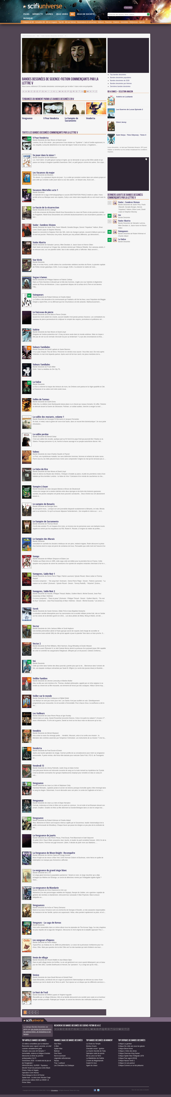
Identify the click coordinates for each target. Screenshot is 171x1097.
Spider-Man (58, 1049)
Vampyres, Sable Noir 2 (44, 591)
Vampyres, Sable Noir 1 (44, 573)
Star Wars (57, 1044)
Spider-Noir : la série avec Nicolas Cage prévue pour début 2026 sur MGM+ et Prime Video (36, 1080)
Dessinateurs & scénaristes (87, 22)
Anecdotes (124, 22)
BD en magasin (51, 22)
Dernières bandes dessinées (120, 86)
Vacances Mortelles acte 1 (45, 190)
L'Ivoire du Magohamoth (94, 1061)
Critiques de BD (28, 22)
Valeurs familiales (41, 347)
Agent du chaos (91, 1065)
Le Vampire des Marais (44, 538)
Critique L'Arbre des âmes (127, 1051)
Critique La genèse (125, 1044)
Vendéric (37, 730)
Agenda (142, 22)
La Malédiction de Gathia (95, 1058)
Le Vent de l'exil (40, 992)
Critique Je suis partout (126, 1063)
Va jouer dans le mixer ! (44, 155)
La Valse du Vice (40, 469)
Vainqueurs (38, 294)
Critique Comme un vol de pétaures (130, 1065)
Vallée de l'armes (41, 399)
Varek (35, 608)
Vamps (36, 556)
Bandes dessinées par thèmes (121, 83)
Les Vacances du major (44, 172)
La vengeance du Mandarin (46, 887)
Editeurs (101, 22)
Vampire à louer (40, 486)
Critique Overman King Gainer (129, 1053)
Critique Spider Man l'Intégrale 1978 (131, 1056)
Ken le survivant (59, 1056)
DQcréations (54, 1090)
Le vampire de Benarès (44, 504)
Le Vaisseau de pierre (43, 312)
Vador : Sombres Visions (44, 224)
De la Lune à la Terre (93, 1056)
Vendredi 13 (38, 765)
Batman (57, 1051)
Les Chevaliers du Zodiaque (64, 1065)
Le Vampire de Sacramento (71, 119)
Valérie (36, 329)
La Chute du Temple (93, 1044)
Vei (34, 661)
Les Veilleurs (39, 713)
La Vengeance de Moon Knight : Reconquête (54, 852)
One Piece (58, 1053)
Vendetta (90, 118)
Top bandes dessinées (118, 75)
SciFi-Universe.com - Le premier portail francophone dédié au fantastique (42, 6)
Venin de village (40, 957)
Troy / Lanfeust (59, 1063)
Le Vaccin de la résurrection (46, 207)
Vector (36, 626)
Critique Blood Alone (125, 1049)
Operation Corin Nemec (30, 1073)
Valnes (36, 451)
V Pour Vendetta (51, 118)
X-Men (56, 1046)
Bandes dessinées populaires (120, 77)
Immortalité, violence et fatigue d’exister (36, 1053)
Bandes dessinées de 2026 (119, 80)
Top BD (61, 22)
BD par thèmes (70, 22)
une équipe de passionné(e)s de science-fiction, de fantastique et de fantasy (37, 1031)
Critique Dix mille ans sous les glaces (131, 1046)
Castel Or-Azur (91, 1063)
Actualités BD (40, 22)
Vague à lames (40, 277)
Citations (116, 22)
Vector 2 (37, 643)
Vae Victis (37, 259)
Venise (36, 975)
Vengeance (27, 118)
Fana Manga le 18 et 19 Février (33, 1075)
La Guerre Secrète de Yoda (96, 1051)
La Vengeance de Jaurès (44, 835)
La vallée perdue (40, 434)
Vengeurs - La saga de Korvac (47, 922)
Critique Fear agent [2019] (127, 1058)
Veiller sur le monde (42, 695)
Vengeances (38, 905)
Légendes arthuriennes (62, 1058)
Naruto (56, 1061)
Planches (108, 22)
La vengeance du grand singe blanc (50, 870)
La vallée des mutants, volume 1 (48, 416)
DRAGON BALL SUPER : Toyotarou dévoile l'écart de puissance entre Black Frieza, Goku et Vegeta (36, 1068)
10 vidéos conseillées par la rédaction (35, 1044)
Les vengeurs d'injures (43, 940)
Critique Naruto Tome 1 (126, 1061)
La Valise (37, 381)
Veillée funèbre (40, 678)
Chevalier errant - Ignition (95, 1049)
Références (134, 22)
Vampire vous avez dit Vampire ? (33, 1051)
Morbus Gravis (91, 1046)
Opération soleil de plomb (95, 1053)
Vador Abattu (39, 242)
